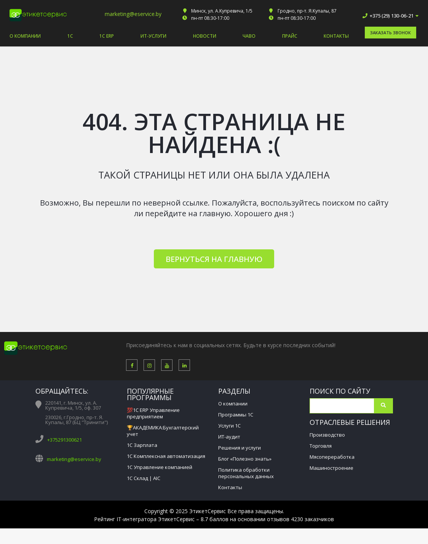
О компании (25, 36)
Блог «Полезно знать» (244, 458)
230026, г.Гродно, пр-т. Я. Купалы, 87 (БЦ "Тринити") (76, 420)
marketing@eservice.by (133, 14)
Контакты (336, 36)
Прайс (289, 36)
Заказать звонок (390, 32)
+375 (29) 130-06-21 (392, 15)
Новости (204, 36)
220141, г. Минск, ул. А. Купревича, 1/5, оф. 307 (73, 405)
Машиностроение (331, 467)
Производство (327, 434)
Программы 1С (235, 414)
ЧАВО (249, 36)
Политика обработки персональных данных (246, 473)
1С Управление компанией (159, 467)
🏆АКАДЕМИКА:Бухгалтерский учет (163, 430)
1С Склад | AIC (143, 478)
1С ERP (106, 36)
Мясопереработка (332, 456)
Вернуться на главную (214, 259)
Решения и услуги (239, 447)
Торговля (321, 445)
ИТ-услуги (153, 36)
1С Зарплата (142, 445)
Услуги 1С (229, 425)
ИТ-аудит (229, 436)
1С (70, 36)
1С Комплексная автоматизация (166, 456)
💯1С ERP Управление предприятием (153, 413)
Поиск (383, 405)
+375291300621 (64, 439)
